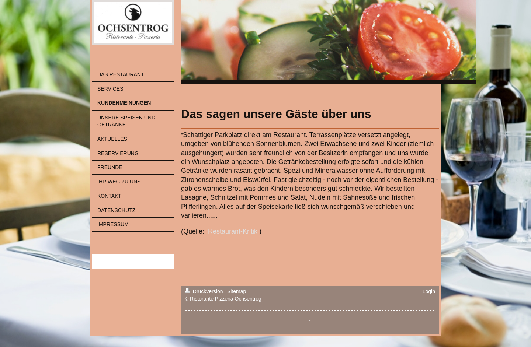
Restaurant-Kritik (232, 231)
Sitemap (236, 291)
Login (429, 291)
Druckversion (204, 291)
